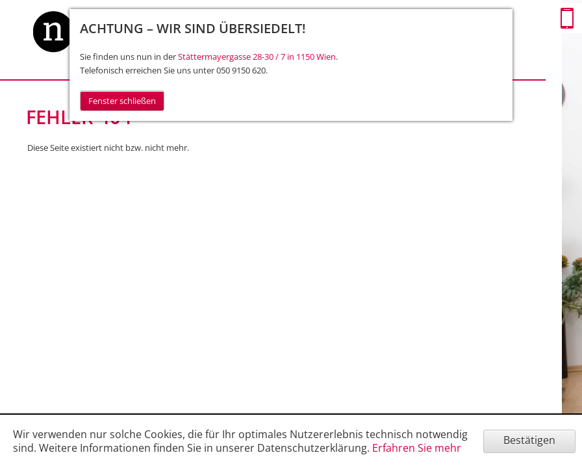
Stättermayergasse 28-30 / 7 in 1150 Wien (257, 56)
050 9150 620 (241, 70)
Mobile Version (567, 18)
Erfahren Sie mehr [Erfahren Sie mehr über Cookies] (416, 448)
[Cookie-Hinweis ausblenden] (529, 441)
